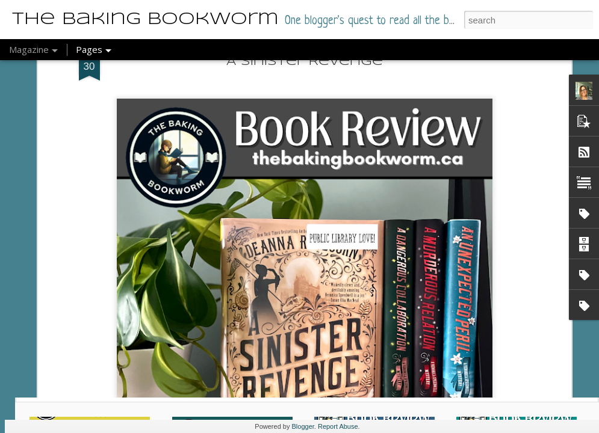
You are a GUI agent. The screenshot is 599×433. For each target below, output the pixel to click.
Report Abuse (338, 426)
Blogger (303, 426)
